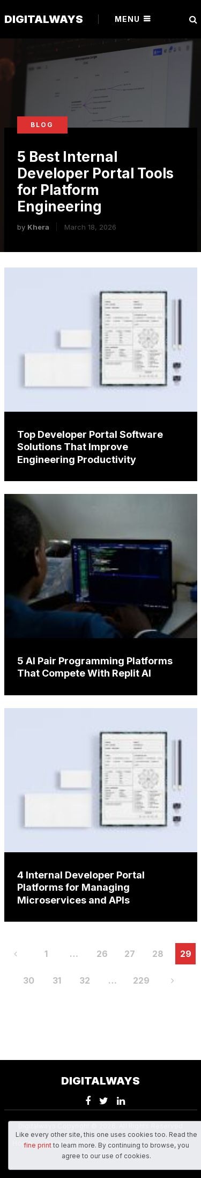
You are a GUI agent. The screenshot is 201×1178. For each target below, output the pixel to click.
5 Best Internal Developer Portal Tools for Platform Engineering (95, 181)
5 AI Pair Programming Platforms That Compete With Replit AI (95, 667)
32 (84, 980)
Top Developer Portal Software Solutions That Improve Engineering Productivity (90, 447)
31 (57, 980)
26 (102, 953)
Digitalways (43, 19)
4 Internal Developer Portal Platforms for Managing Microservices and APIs (81, 887)
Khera (38, 227)
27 (129, 953)
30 (28, 980)
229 (141, 980)
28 (157, 953)
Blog (42, 125)
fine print (37, 1145)
